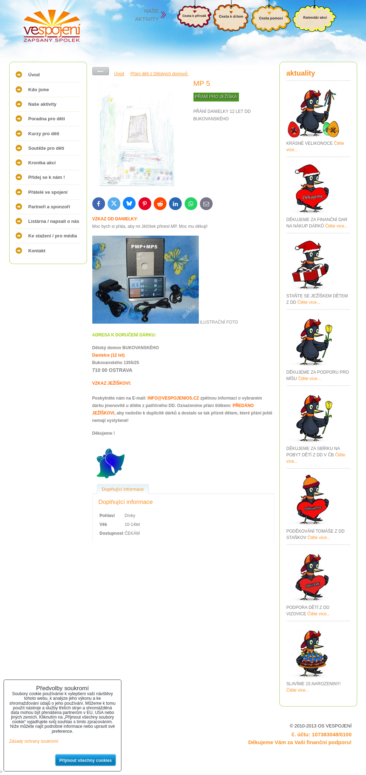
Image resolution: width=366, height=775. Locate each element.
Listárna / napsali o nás (54, 221)
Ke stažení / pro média (52, 235)
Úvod (34, 74)
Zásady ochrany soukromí (33, 741)
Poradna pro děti (46, 118)
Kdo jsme (38, 89)
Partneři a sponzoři (49, 206)
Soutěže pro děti (46, 148)
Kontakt (36, 250)
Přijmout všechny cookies (85, 760)
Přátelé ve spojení (48, 192)
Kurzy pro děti (43, 133)
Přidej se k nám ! (46, 177)
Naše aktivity (42, 104)
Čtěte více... (336, 226)
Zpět (100, 71)
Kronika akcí (42, 162)
